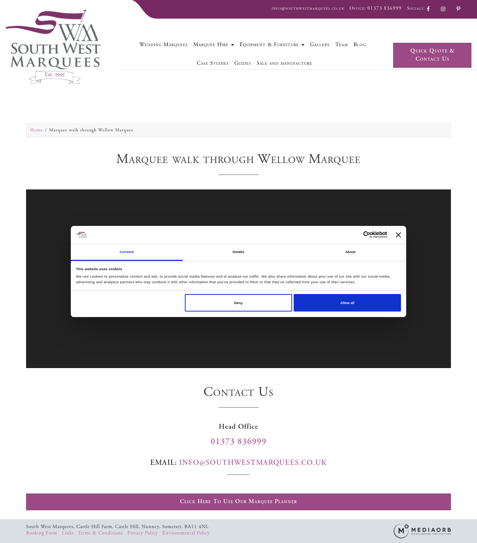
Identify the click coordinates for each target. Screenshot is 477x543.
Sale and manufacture (284, 63)
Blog (360, 44)
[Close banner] (398, 234)
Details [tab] (238, 252)
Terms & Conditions (101, 533)
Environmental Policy (186, 533)
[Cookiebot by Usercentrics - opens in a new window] (354, 234)
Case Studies (213, 63)
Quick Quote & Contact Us (432, 55)
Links (68, 533)
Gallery (320, 44)
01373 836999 (384, 8)
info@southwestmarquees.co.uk (308, 8)
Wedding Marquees (163, 44)
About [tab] (350, 252)
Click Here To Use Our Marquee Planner (238, 501)
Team (341, 44)
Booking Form (42, 533)
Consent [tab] (127, 252)
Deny (238, 303)
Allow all (347, 303)
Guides (242, 63)
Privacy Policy (143, 533)
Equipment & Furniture (272, 44)
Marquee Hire (213, 44)
